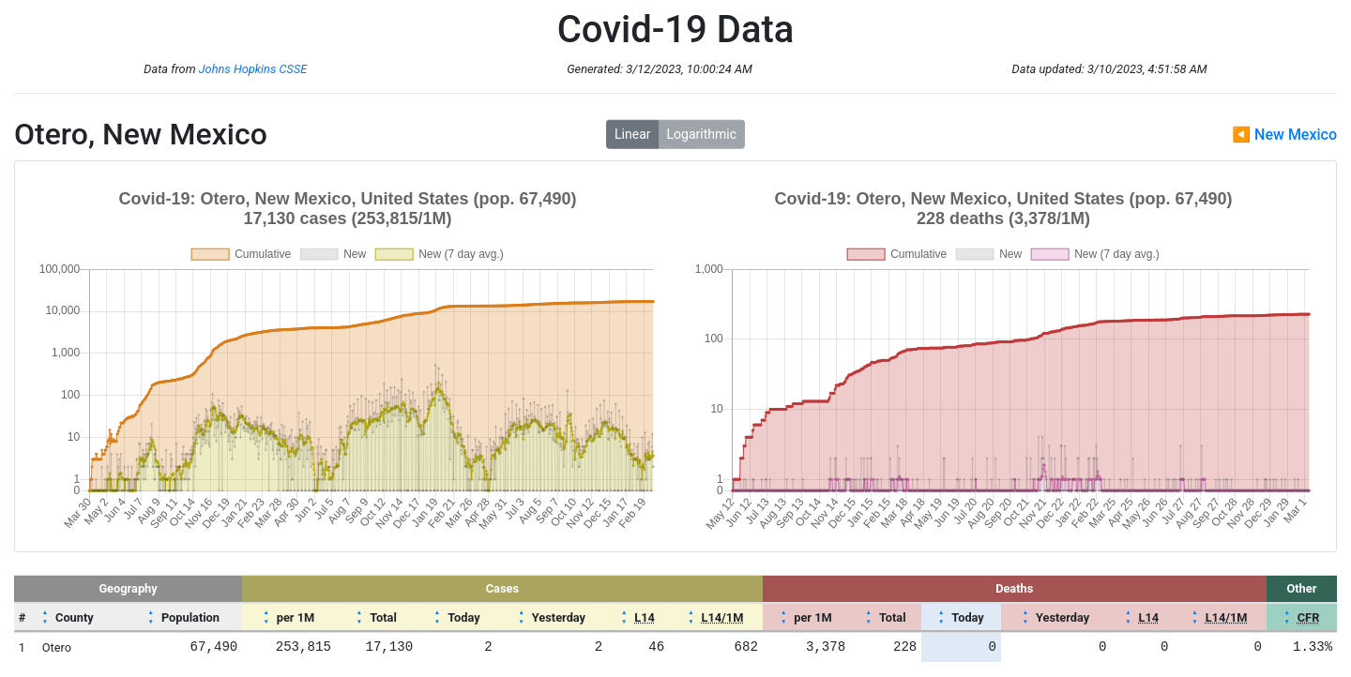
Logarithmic (701, 134)
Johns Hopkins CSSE (253, 69)
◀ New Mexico (1284, 134)
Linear (632, 134)
